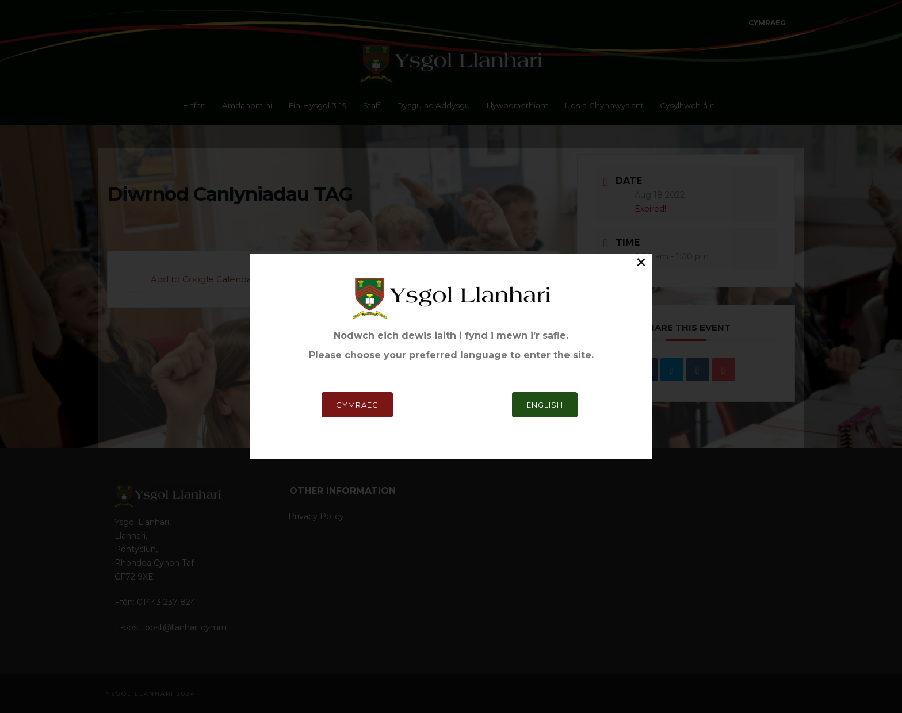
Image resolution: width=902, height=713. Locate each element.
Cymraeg (357, 404)
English (544, 404)
